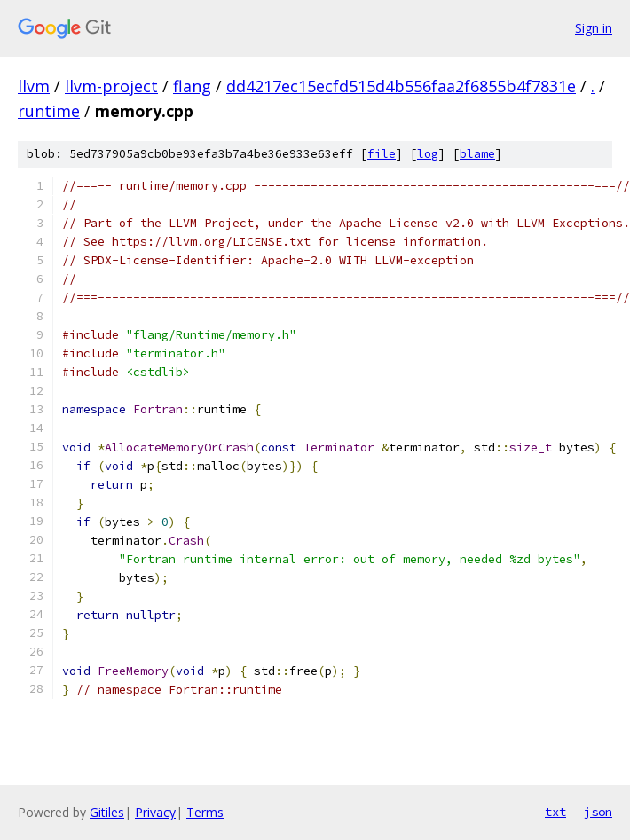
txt (555, 812)
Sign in (593, 28)
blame (477, 153)
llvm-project (111, 86)
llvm (34, 86)
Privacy (155, 812)
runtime (49, 111)
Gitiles (107, 812)
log (427, 153)
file (381, 153)
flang (192, 86)
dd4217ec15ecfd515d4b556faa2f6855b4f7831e (401, 86)
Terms (205, 812)
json (598, 812)
